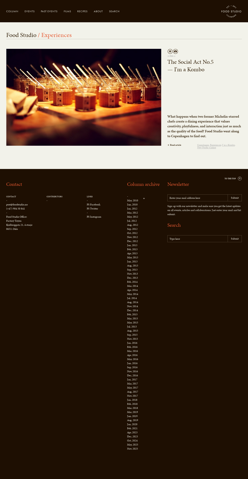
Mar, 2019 (132, 412)
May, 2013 (132, 257)
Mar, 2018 (132, 408)
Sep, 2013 (132, 269)
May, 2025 (132, 444)
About (98, 11)
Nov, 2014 (132, 306)
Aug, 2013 (132, 265)
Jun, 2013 (132, 261)
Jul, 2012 (132, 221)
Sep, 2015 (132, 335)
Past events (49, 11)
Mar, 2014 (132, 286)
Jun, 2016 (132, 363)
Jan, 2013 (132, 245)
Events (30, 11)
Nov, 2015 (132, 339)
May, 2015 (132, 322)
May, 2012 (132, 217)
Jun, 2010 (132, 204)
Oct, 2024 (132, 440)
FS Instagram (94, 217)
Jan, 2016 (132, 343)
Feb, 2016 (132, 347)
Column (12, 11)
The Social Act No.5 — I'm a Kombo (190, 65)
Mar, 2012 (132, 213)
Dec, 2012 (132, 241)
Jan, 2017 (132, 379)
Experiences (215, 145)
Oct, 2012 (132, 233)
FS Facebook (93, 204)
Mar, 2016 (132, 351)
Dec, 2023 (132, 436)
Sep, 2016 (132, 367)
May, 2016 (132, 359)
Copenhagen (203, 145)
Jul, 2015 (132, 326)
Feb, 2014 (132, 282)
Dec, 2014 (132, 310)
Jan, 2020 (132, 424)
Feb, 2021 (132, 428)
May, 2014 (132, 294)
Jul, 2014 (132, 298)
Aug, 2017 (132, 392)
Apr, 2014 (132, 290)
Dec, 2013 (132, 278)
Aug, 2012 (132, 225)
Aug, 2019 (132, 420)
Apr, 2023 (132, 432)
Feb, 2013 (132, 249)
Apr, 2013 (132, 253)
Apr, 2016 (132, 355)
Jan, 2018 (132, 400)
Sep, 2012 (132, 229)
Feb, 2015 (132, 314)
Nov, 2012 (132, 237)
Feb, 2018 (132, 404)
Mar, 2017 (132, 383)
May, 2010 (132, 200)
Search (114, 11)
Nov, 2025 (132, 449)
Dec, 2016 (132, 375)
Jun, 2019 (132, 416)
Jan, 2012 (132, 208)
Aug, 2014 (132, 302)
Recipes (82, 11)
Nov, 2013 (132, 274)
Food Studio (231, 11)
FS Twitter (92, 208)
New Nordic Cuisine (206, 147)
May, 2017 (132, 387)
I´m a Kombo (228, 145)
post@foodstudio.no (17, 204)
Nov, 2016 (132, 371)
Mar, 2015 (132, 318)
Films (67, 11)
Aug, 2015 (132, 331)
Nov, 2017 (132, 396)
